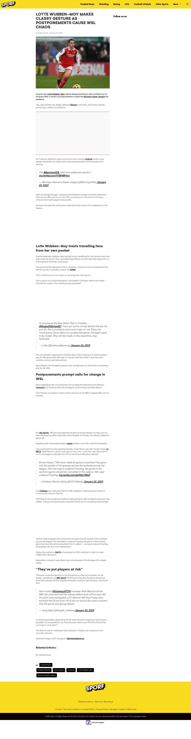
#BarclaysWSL (51, 172)
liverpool (71, 670)
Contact (58, 709)
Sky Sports (44, 433)
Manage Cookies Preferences (123, 709)
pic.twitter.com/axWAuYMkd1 (74, 475)
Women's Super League (47, 675)
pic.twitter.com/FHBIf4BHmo (54, 175)
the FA (58, 552)
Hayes (69, 443)
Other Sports (162, 4)
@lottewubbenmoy (75, 638)
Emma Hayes (59, 670)
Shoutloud (108, 702)
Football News (87, 4)
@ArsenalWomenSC (50, 326)
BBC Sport (61, 578)
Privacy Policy (102, 709)
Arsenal (89, 159)
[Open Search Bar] (187, 4)
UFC (127, 4)
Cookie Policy (88, 709)
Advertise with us (85, 702)
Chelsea (44, 491)
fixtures (73, 105)
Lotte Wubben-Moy (56, 94)
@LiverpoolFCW (61, 591)
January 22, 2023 (80, 345)
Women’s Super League (94, 97)
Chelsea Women (44, 670)
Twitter (73, 270)
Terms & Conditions (72, 709)
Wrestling (103, 4)
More (178, 4)
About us (98, 702)
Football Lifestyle (142, 4)
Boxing (116, 4)
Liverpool (40, 387)
